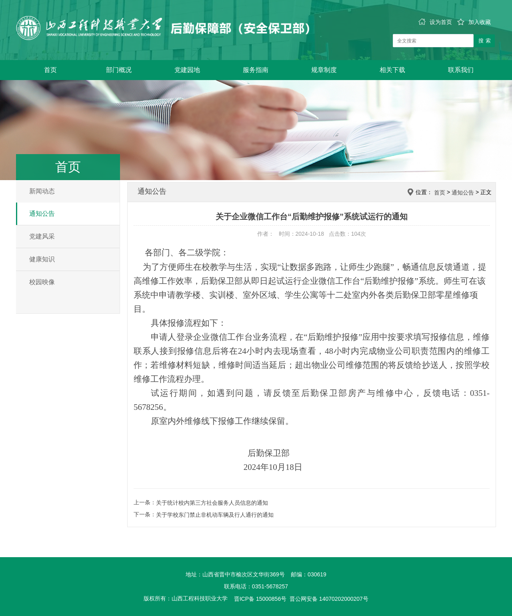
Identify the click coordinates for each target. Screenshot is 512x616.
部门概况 (119, 69)
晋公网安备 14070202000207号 (329, 599)
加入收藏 (474, 22)
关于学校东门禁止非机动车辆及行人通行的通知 (215, 515)
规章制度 (324, 69)
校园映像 (42, 282)
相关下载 (392, 69)
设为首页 (435, 22)
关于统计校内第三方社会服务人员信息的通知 (212, 503)
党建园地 (187, 69)
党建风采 (42, 236)
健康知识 (42, 259)
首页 (50, 69)
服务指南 (255, 69)
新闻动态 (42, 191)
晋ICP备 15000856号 (260, 599)
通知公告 (42, 213)
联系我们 (461, 69)
